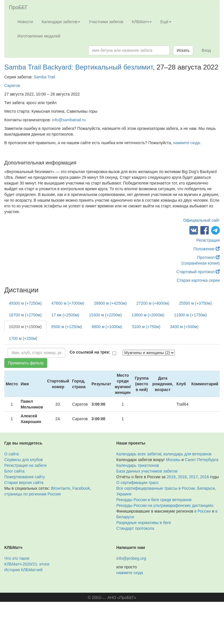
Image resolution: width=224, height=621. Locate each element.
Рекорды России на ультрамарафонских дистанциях (165, 505)
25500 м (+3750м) (195, 303)
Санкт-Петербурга (201, 459)
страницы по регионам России (32, 494)
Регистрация (208, 240)
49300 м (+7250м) (25, 303)
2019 (171, 477)
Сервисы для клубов (23, 459)
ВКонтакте (60, 488)
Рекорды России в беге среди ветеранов (154, 499)
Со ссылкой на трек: (90, 352)
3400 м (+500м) (184, 326)
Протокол (208, 257)
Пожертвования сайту (24, 477)
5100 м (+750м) (146, 326)
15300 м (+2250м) (105, 315)
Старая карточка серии (198, 280)
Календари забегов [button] (60, 21)
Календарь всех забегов (138, 454)
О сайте (11, 454)
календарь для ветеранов (187, 454)
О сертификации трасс (137, 482)
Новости (25, 21)
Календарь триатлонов (137, 465)
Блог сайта (14, 471)
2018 (182, 477)
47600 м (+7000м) (67, 303)
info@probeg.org (131, 558)
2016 (204, 477)
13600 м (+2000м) (148, 315)
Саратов (12, 85)
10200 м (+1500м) (25, 326)
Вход (206, 50)
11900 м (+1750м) (190, 315)
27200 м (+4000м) (152, 303)
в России (202, 511)
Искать (183, 50)
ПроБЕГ (18, 7)
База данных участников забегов (147, 471)
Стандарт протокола (135, 528)
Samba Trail (44, 77)
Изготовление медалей (38, 36)
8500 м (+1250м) (66, 326)
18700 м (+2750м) (25, 315)
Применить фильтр (25, 363)
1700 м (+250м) (23, 338)
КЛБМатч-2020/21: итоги (26, 564)
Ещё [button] (165, 21)
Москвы (173, 459)
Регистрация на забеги (25, 465)
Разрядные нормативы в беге (143, 522)
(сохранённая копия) (200, 263)
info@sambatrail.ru (69, 120)
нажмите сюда (186, 142)
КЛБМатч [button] (142, 21)
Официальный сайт (201, 220)
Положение (206, 249)
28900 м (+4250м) (110, 303)
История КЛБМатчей (23, 570)
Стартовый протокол (198, 271)
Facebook (81, 488)
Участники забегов (106, 21)
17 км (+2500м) (65, 315)
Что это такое (16, 558)
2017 (193, 477)
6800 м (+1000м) (107, 326)
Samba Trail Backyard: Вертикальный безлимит (78, 67)
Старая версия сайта (23, 482)
